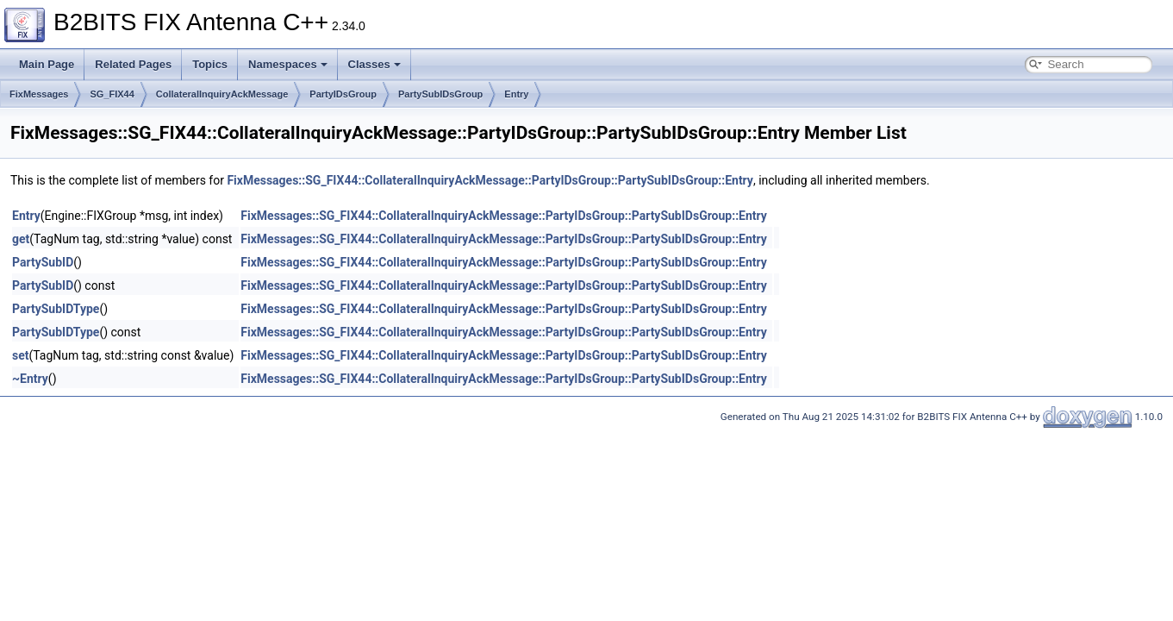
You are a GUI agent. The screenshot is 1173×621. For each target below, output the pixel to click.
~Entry (30, 379)
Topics (210, 64)
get (20, 239)
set (20, 355)
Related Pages (133, 64)
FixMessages (38, 94)
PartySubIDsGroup (440, 94)
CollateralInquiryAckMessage (222, 94)
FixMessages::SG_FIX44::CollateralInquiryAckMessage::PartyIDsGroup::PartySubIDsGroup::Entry (490, 180)
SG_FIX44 (112, 94)
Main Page (46, 64)
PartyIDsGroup (343, 94)
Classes (374, 64)
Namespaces (288, 64)
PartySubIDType (55, 309)
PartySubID (42, 262)
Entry (516, 94)
